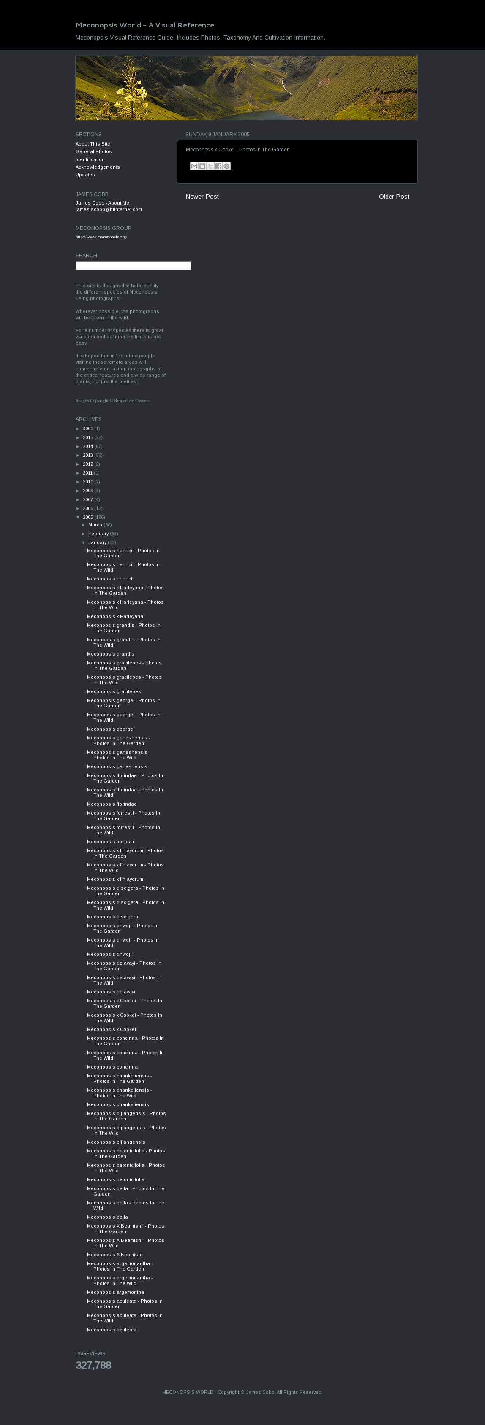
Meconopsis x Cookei (111, 1029)
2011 (88, 472)
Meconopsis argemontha (115, 1292)
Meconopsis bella (107, 1217)
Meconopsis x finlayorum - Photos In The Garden (125, 853)
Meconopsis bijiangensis (116, 1141)
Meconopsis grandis (110, 653)
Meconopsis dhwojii (110, 954)
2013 (88, 455)
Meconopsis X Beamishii (115, 1254)
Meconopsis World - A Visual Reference (145, 25)
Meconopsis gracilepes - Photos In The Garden (124, 665)
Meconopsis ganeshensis (117, 766)
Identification (90, 159)
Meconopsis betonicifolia (115, 1179)
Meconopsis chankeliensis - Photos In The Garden (119, 1078)
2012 (88, 464)
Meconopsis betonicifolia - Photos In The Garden (126, 1153)
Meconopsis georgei (110, 728)
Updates (85, 174)
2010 (88, 481)
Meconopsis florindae (112, 804)
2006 (88, 508)
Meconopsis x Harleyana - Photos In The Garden (125, 590)
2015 (88, 437)
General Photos (94, 151)
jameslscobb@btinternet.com (109, 209)
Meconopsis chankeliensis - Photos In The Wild (119, 1093)
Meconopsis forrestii (110, 841)
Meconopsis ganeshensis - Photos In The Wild (118, 755)
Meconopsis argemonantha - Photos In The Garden (120, 1266)
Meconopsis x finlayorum (115, 879)
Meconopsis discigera (112, 916)
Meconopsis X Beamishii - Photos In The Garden (125, 1228)
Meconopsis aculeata (111, 1329)
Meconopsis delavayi (111, 991)
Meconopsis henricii (110, 578)
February (99, 533)
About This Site (93, 143)
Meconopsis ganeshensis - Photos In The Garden (118, 740)
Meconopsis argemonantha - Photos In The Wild (120, 1280)
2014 (88, 446)
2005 (88, 517)
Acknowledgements (98, 167)
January (98, 542)
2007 (88, 499)
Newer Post (202, 196)
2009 (88, 490)
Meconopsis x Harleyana (115, 616)
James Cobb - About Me (102, 202)
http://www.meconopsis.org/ (101, 236)
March (96, 524)
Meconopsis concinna (112, 1066)
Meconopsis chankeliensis (118, 1104)
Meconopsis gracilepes (114, 691)
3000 (88, 428)
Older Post (394, 196)
